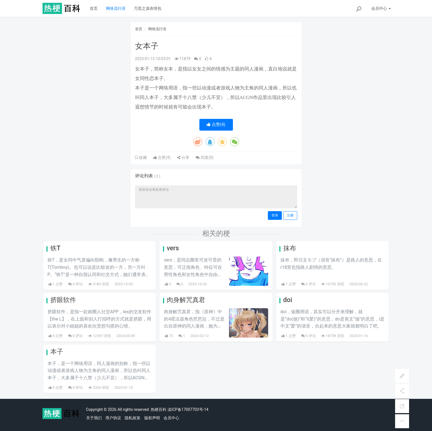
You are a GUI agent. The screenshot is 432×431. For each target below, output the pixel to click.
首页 (94, 8)
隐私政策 (132, 418)
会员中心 (171, 418)
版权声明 (152, 418)
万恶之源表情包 (147, 8)
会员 (381, 8)
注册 (290, 215)
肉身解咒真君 (186, 300)
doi (287, 300)
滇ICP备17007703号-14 (187, 409)
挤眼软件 (63, 300)
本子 (56, 351)
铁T (55, 248)
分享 (183, 157)
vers (173, 248)
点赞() (216, 124)
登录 (275, 215)
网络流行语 (116, 8)
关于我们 (94, 418)
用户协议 (113, 418)
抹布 (289, 248)
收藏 (142, 157)
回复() (204, 157)
